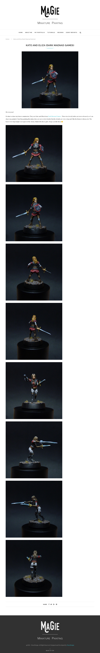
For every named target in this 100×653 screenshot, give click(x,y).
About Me (28, 32)
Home (21, 32)
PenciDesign (70, 645)
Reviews (60, 32)
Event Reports (71, 32)
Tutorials (51, 32)
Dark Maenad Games (54, 116)
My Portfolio (40, 32)
